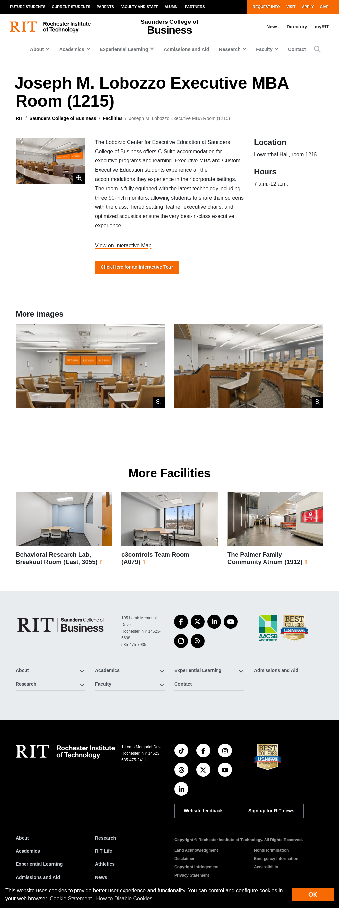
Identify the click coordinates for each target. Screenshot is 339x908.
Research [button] (230, 49)
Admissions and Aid (186, 49)
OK (312, 894)
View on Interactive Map (123, 245)
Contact (297, 49)
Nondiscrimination (271, 850)
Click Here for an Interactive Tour (137, 267)
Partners (195, 7)
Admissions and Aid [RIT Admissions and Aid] (38, 877)
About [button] (37, 49)
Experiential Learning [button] (124, 49)
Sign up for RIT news (271, 810)
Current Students (71, 7)
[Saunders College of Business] (62, 625)
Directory (297, 26)
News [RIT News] (101, 877)
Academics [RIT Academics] (28, 851)
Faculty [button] (264, 49)
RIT (19, 118)
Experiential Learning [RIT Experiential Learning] (39, 864)
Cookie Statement (71, 898)
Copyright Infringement (196, 867)
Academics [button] (71, 49)
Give (324, 7)
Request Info (266, 7)
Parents (105, 7)
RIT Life (103, 851)
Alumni (172, 7)
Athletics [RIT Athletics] (105, 864)
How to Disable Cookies (124, 898)
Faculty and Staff (139, 7)
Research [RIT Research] (105, 837)
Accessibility (266, 867)
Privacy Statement (191, 875)
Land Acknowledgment (196, 850)
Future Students (27, 7)
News (272, 26)
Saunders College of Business (62, 118)
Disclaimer (184, 858)
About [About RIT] (22, 837)
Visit (291, 7)
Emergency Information (276, 858)
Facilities (112, 118)
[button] (317, 49)
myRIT (322, 26)
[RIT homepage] (50, 27)
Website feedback (203, 810)
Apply (308, 7)
